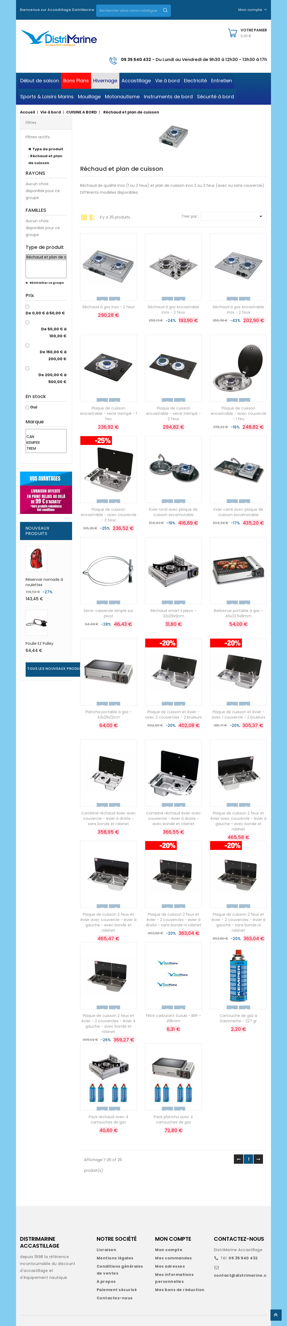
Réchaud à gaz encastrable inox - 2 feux (173, 309)
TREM (46, 449)
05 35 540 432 (136, 59)
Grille (84, 217)
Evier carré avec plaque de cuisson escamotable (238, 512)
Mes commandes (173, 1258)
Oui (33, 407)
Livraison (106, 1249)
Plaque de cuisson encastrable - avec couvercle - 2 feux (108, 515)
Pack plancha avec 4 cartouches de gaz (173, 1119)
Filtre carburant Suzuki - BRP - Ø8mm (173, 1018)
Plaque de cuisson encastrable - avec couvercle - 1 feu (238, 413)
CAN (46, 437)
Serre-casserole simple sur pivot (108, 613)
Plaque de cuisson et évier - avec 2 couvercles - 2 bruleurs (173, 714)
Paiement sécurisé (117, 1289)
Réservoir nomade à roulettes (44, 582)
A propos (106, 1281)
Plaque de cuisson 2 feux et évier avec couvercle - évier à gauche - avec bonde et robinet (238, 821)
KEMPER (46, 443)
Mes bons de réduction (180, 1289)
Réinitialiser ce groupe (46, 283)
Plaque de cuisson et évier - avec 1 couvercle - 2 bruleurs (238, 714)
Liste (92, 217)
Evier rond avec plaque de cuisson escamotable (173, 512)
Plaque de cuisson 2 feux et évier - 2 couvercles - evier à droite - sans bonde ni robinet (173, 920)
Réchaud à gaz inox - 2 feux (108, 307)
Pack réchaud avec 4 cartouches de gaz (108, 1119)
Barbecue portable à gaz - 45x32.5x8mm (238, 613)
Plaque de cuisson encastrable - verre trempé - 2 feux (173, 413)
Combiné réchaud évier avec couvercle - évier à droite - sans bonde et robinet (108, 818)
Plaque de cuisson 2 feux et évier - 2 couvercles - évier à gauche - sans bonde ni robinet (238, 922)
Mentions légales (115, 1258)
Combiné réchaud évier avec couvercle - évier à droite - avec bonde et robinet (173, 818)
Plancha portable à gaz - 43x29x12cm (108, 714)
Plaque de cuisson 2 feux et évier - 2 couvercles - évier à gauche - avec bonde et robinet (108, 1023)
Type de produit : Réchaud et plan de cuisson (45, 156)
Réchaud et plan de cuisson (46, 257)
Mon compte (168, 1249)
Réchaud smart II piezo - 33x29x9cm (173, 613)
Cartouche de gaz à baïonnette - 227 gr (238, 1018)
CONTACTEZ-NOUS (239, 1239)
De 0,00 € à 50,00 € (45, 313)
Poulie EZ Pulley (39, 643)
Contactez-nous (115, 1298)
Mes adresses (170, 1266)
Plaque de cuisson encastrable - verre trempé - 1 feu (108, 413)
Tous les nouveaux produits (56, 668)
